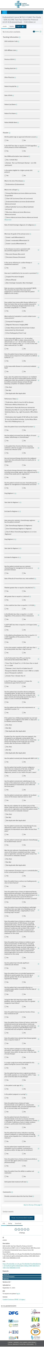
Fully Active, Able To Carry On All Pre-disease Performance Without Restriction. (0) (19, 403)
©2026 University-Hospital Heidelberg (21, 1344)
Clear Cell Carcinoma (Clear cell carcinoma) (19, 198)
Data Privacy (32, 1342)
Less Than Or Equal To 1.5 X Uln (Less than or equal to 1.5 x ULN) (21, 664)
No (25, 140)
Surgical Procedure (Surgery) (15, 276)
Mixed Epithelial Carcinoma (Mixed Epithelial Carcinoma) (19, 208)
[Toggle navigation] (4, 12)
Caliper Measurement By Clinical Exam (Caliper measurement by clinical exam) (20, 329)
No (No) (8, 390)
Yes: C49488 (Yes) (11, 160)
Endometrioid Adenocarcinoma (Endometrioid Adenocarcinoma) (20, 203)
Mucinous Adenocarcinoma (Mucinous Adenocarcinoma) (17, 213)
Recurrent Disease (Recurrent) (15, 254)
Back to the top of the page (33, 1205)
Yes (7, 140)
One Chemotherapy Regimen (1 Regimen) (19, 528)
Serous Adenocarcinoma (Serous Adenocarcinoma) (22, 217)
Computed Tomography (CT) (14, 321)
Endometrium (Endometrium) (15, 184)
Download (18, 1223)
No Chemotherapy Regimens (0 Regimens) (19, 525)
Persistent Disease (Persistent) (15, 257)
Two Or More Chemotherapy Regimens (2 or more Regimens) (20, 533)
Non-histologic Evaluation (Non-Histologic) (19, 283)
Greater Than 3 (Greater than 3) (15, 676)
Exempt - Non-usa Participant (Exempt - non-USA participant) (20, 164)
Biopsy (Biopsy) (11, 280)
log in (18, 1293)
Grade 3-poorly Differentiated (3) (16, 243)
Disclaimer (23, 1342)
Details (12, 26)
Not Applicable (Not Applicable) (16, 393)
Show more (7, 220)
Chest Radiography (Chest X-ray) (16, 333)
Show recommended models (22, 1218)
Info (4, 1223)
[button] (20, 26)
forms (37, 32)
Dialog (10, 1223)
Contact (10, 1342)
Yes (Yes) (9, 387)
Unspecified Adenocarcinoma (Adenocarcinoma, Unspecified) (20, 194)
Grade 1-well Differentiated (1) (15, 237)
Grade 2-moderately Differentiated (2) (17, 240)
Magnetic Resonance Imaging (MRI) (17, 325)
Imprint (16, 1342)
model (5, 26)
